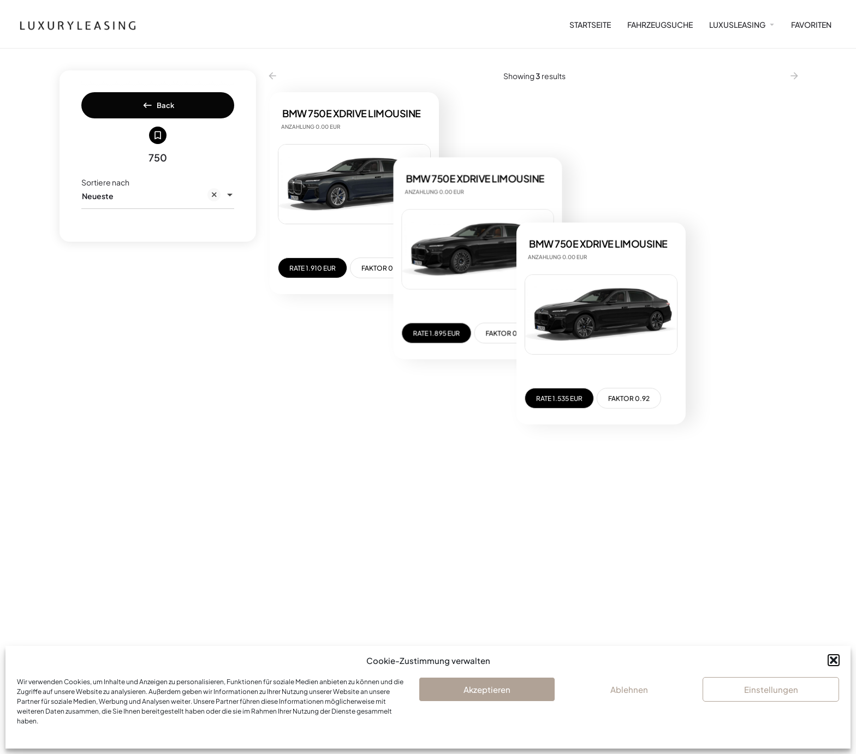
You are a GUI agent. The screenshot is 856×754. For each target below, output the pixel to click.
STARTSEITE (590, 24)
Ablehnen (629, 689)
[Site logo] (73, 24)
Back (158, 108)
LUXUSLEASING (737, 24)
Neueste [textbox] (151, 206)
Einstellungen (771, 689)
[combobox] (157, 205)
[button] (833, 660)
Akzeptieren (486, 689)
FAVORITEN (811, 24)
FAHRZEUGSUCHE (660, 24)
